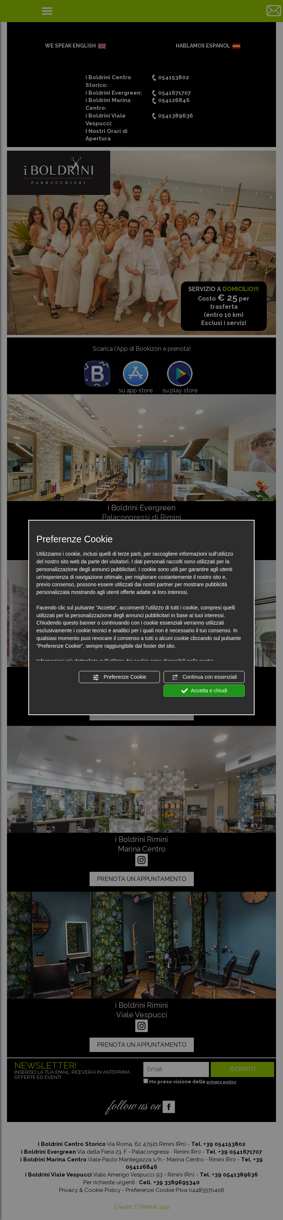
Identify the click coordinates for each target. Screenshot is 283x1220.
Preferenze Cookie (119, 677)
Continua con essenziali (204, 677)
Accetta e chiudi (204, 691)
